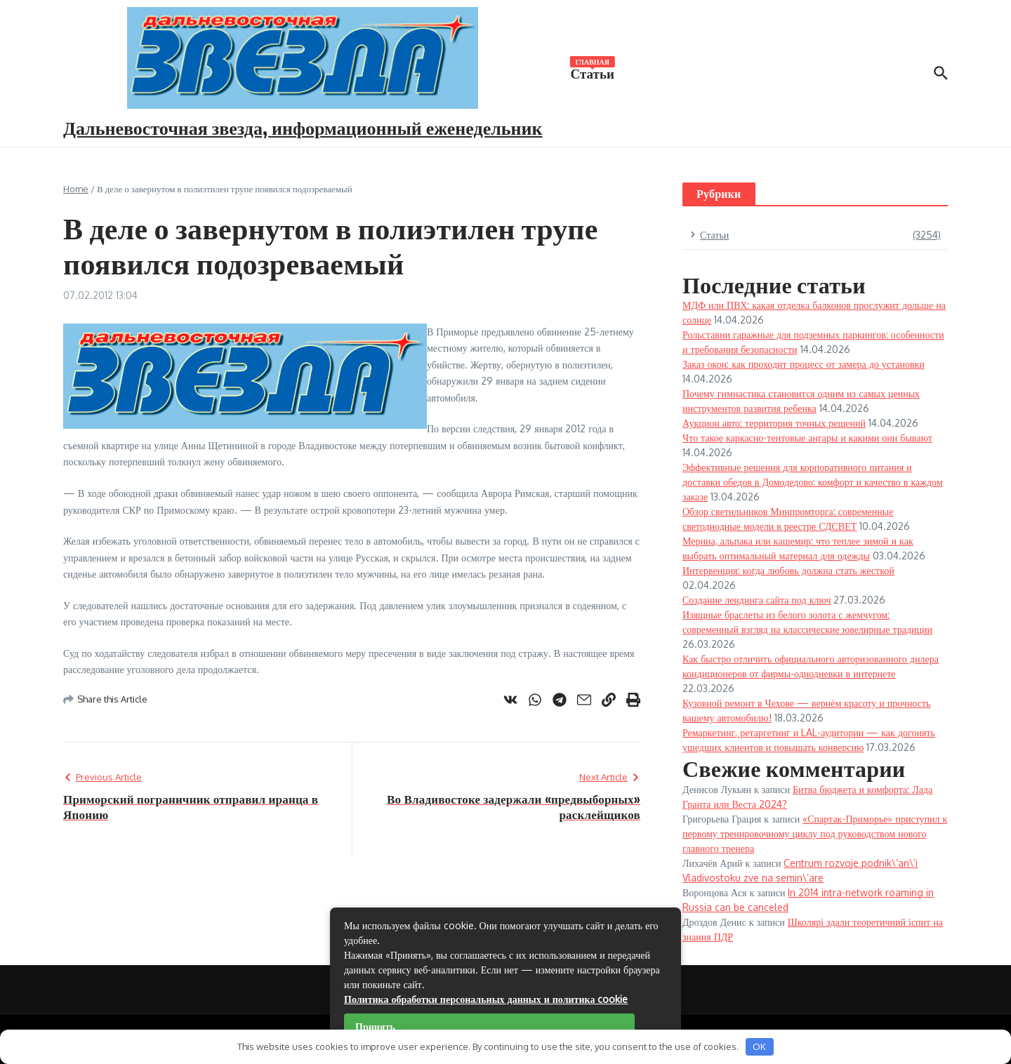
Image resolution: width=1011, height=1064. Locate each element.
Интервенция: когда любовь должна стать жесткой (788, 570)
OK (759, 1046)
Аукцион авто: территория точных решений (774, 423)
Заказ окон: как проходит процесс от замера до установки (803, 364)
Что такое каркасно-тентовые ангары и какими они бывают (807, 438)
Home (75, 188)
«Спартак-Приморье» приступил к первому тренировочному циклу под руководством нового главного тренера (814, 833)
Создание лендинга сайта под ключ (756, 600)
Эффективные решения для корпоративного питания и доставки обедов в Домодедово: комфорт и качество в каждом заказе (812, 482)
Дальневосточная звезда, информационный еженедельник (303, 127)
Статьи (592, 72)
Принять (375, 1026)
